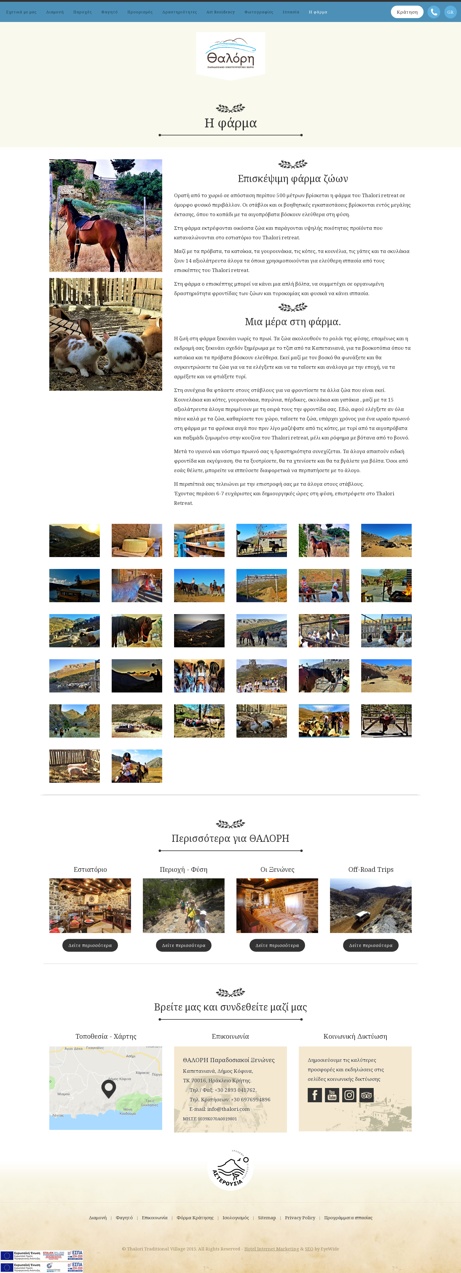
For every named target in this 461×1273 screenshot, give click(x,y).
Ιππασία (291, 12)
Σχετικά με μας (21, 12)
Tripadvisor (366, 1095)
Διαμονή (55, 12)
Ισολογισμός (236, 1217)
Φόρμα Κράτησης (195, 1217)
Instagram (349, 1095)
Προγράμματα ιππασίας (348, 1217)
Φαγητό (109, 12)
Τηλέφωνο (433, 12)
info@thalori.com (228, 1109)
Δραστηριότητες (179, 12)
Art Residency (220, 12)
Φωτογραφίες (258, 12)
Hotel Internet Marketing (271, 1249)
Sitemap (267, 1217)
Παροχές (82, 12)
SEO (309, 1249)
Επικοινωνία (155, 1217)
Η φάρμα (318, 12)
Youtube (332, 1095)
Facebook (315, 1095)
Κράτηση (406, 12)
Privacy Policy (300, 1217)
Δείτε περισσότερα (90, 945)
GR (450, 12)
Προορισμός (140, 12)
